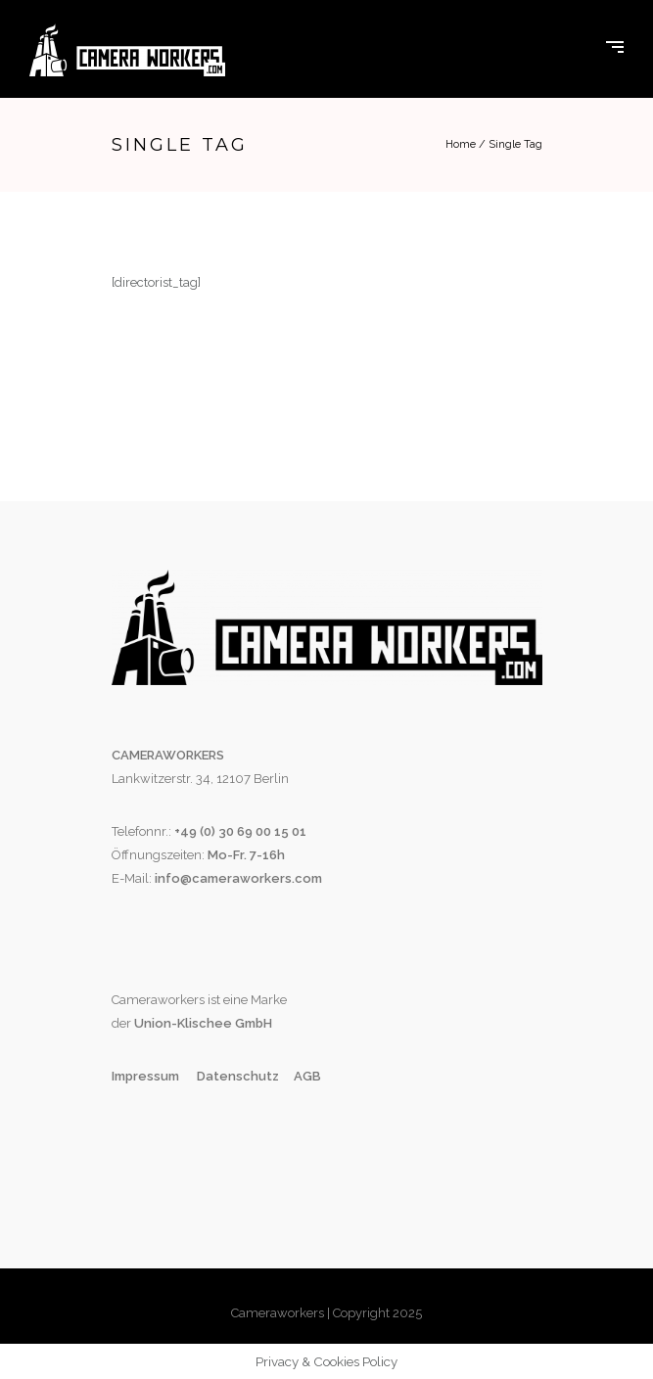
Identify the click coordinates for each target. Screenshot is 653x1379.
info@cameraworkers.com (238, 878)
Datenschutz (238, 1076)
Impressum (147, 1076)
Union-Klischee (181, 1023)
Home (460, 144)
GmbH (252, 1023)
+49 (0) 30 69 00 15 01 (240, 831)
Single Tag (515, 144)
